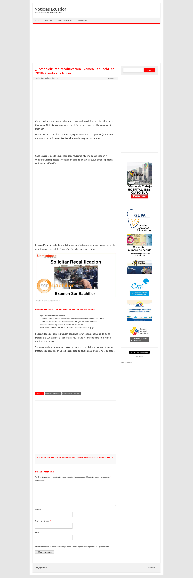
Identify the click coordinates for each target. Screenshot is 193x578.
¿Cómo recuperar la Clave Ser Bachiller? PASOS (56, 457)
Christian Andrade (44, 78)
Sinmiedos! (139, 356)
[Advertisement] (96, 44)
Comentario (40, 481)
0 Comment (111, 78)
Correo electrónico (43, 521)
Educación (82, 20)
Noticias (48, 20)
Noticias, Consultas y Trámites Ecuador (48, 12)
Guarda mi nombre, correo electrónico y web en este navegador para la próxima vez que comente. (72, 547)
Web (37, 532)
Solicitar (77, 394)
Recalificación (67, 394)
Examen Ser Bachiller (52, 394)
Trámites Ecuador (65, 20)
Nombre (38, 510)
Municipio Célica (126, 362)
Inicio (37, 20)
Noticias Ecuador (50, 9)
